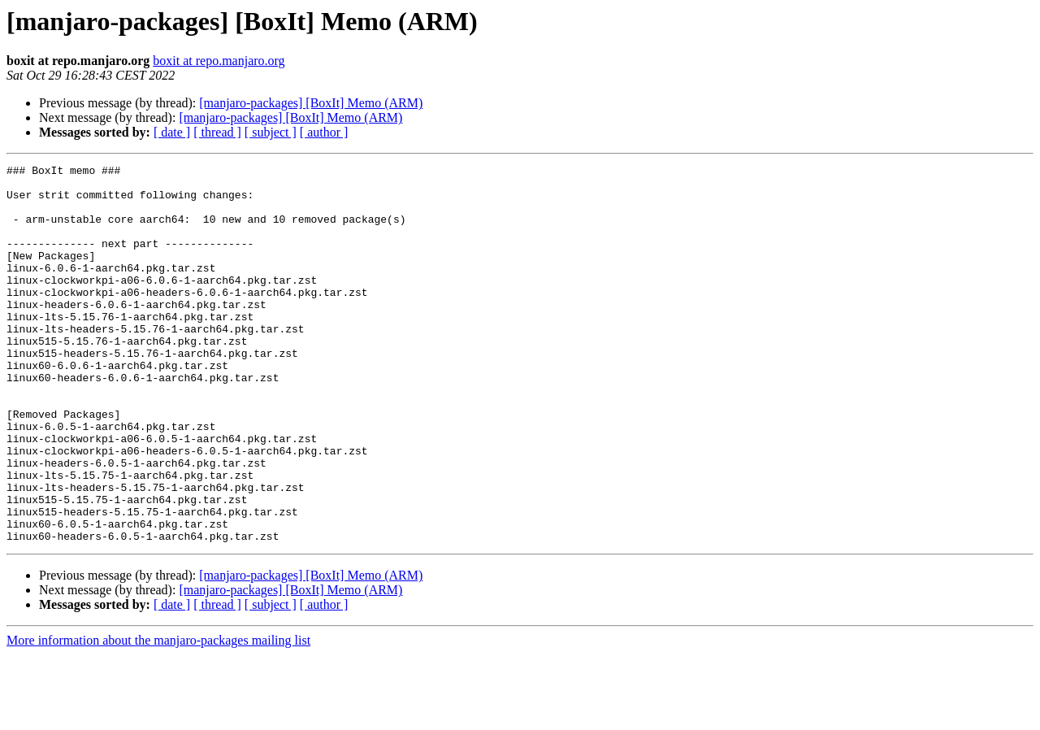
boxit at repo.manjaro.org (218, 60)
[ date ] (172, 132)
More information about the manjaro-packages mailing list (158, 716)
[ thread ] (217, 132)
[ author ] (324, 132)
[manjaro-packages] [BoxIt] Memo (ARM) (310, 103)
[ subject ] (271, 132)
